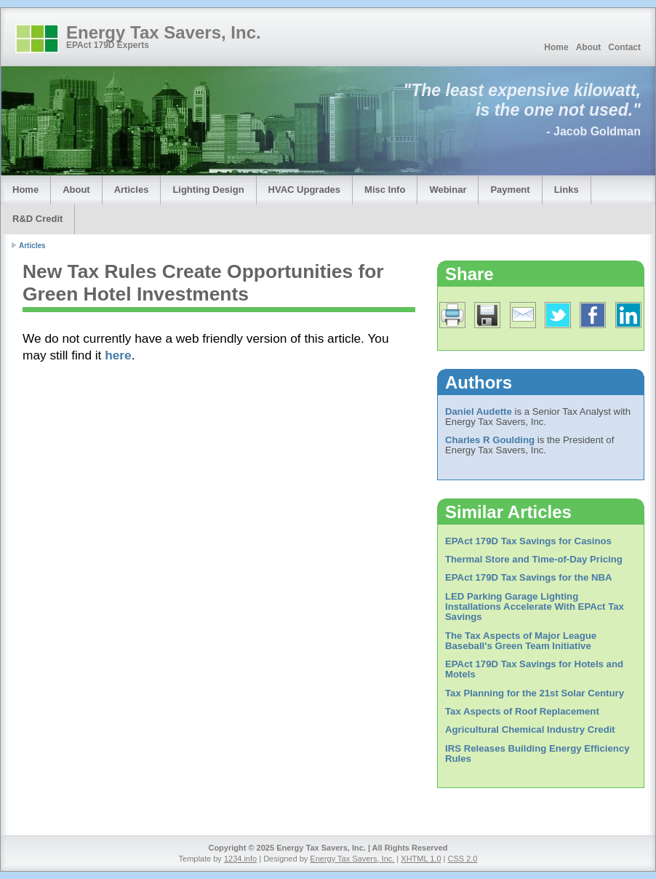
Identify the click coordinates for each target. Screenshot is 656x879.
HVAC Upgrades (304, 189)
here (118, 355)
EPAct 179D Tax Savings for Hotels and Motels (534, 669)
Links (566, 189)
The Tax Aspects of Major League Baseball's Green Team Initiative (520, 640)
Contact (624, 47)
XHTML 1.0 (421, 858)
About (588, 47)
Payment (509, 189)
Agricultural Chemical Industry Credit (530, 729)
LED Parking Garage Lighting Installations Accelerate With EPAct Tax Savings (534, 607)
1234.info (240, 858)
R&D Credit (37, 218)
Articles (131, 189)
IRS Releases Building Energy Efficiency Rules (537, 753)
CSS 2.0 (463, 858)
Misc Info (384, 189)
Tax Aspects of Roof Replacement (522, 711)
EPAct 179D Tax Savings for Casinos (528, 541)
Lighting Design (208, 189)
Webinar (447, 189)
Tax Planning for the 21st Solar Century (534, 693)
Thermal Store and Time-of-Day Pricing (534, 559)
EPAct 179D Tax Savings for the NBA (528, 577)
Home (556, 47)
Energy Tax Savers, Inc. (163, 32)
